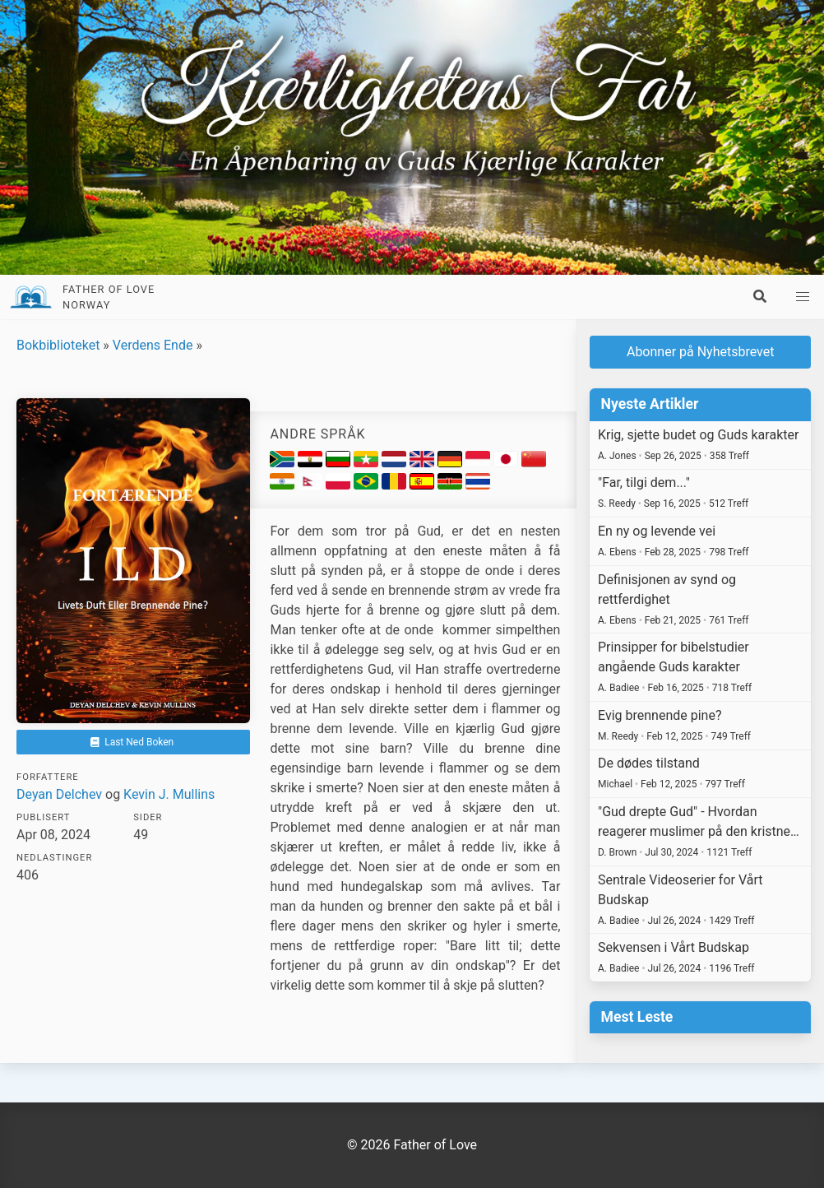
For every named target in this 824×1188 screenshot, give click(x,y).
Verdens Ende (153, 345)
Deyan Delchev (59, 794)
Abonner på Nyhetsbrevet (701, 352)
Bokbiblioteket (58, 345)
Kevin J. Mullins (169, 794)
